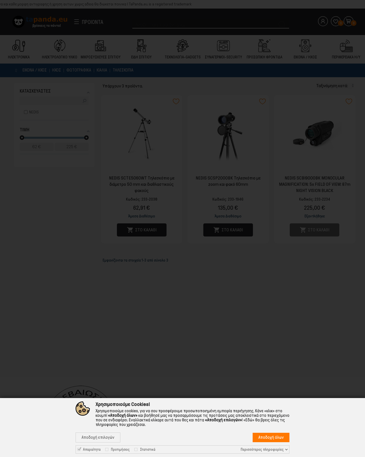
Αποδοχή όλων (271, 437)
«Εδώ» (249, 420)
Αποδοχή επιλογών (98, 437)
